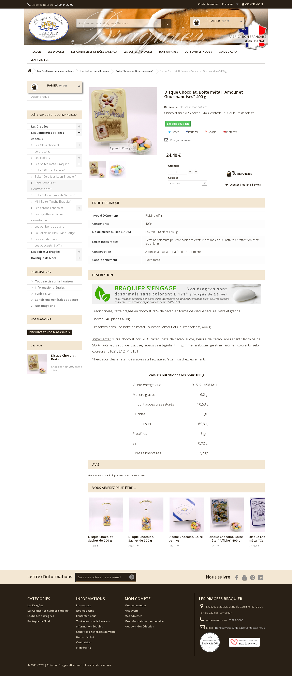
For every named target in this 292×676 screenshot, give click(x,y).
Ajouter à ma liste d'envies (242, 185)
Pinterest (230, 132)
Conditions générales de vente (56, 329)
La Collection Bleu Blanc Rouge (54, 262)
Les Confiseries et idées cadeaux (94, 51)
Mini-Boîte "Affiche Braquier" (52, 231)
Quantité (173, 166)
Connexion (252, 4)
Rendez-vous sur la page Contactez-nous (240, 627)
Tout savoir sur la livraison (53, 311)
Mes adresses (133, 616)
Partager (192, 132)
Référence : (171, 107)
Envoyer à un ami (181, 140)
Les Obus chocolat (46, 175)
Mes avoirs (131, 610)
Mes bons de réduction (139, 626)
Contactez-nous (208, 4)
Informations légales (49, 317)
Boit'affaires (168, 51)
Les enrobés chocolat (48, 237)
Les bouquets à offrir (48, 275)
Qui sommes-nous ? (198, 51)
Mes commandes (135, 605)
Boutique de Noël (43, 288)
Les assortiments (45, 269)
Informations (41, 301)
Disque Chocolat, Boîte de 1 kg (186, 538)
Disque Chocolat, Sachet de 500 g (141, 538)
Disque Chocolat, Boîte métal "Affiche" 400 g (226, 538)
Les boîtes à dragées (138, 51)
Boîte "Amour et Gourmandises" (43, 216)
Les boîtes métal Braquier (51, 194)
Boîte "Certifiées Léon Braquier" (55, 206)
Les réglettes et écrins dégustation (47, 247)
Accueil (36, 51)
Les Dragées (56, 51)
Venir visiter (39, 60)
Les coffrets (42, 187)
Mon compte (138, 598)
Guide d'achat (229, 51)
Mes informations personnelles (144, 621)
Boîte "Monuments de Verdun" (54, 225)
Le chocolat (42, 181)
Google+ (211, 132)
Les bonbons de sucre (49, 256)
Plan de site (83, 647)
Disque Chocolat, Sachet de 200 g (101, 538)
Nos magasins (44, 335)
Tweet (173, 132)
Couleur (173, 178)
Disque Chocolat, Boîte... (63, 387)
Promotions (83, 605)
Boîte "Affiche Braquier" (49, 200)
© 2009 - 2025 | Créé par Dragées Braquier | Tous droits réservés (69, 665)
